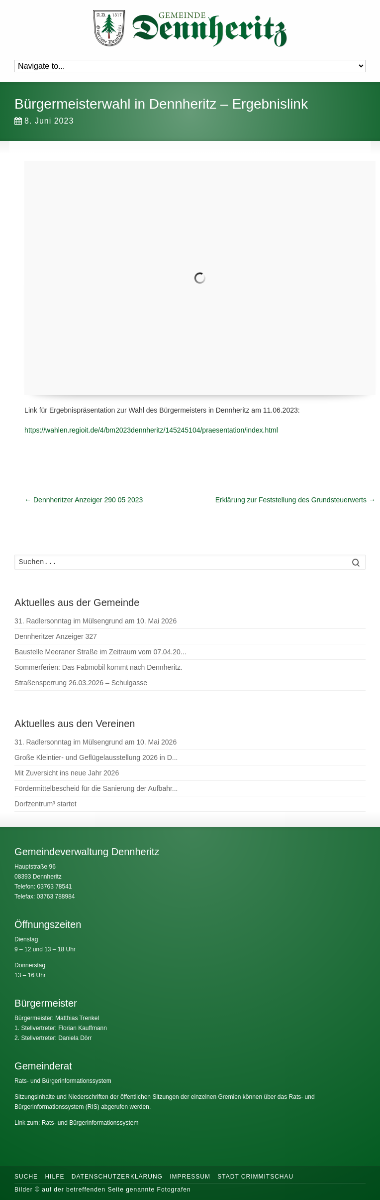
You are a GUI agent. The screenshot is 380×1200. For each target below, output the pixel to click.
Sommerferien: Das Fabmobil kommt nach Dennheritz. (98, 667)
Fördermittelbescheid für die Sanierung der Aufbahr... (96, 788)
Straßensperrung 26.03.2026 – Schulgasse (80, 683)
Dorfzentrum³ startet (45, 804)
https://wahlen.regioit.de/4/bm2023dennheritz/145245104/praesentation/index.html (151, 430)
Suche (26, 1176)
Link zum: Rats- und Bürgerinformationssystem (76, 1122)
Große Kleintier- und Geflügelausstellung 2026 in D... (96, 757)
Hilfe (54, 1176)
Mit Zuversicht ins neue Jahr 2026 (66, 773)
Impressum (190, 1176)
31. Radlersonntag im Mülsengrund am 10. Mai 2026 (95, 621)
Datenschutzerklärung (117, 1176)
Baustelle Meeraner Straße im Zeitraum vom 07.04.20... (100, 652)
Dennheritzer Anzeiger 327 (55, 636)
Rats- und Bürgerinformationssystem (62, 1080)
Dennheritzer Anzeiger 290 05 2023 (83, 500)
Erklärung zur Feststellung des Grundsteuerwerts (295, 500)
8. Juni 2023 (44, 121)
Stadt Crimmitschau (255, 1176)
